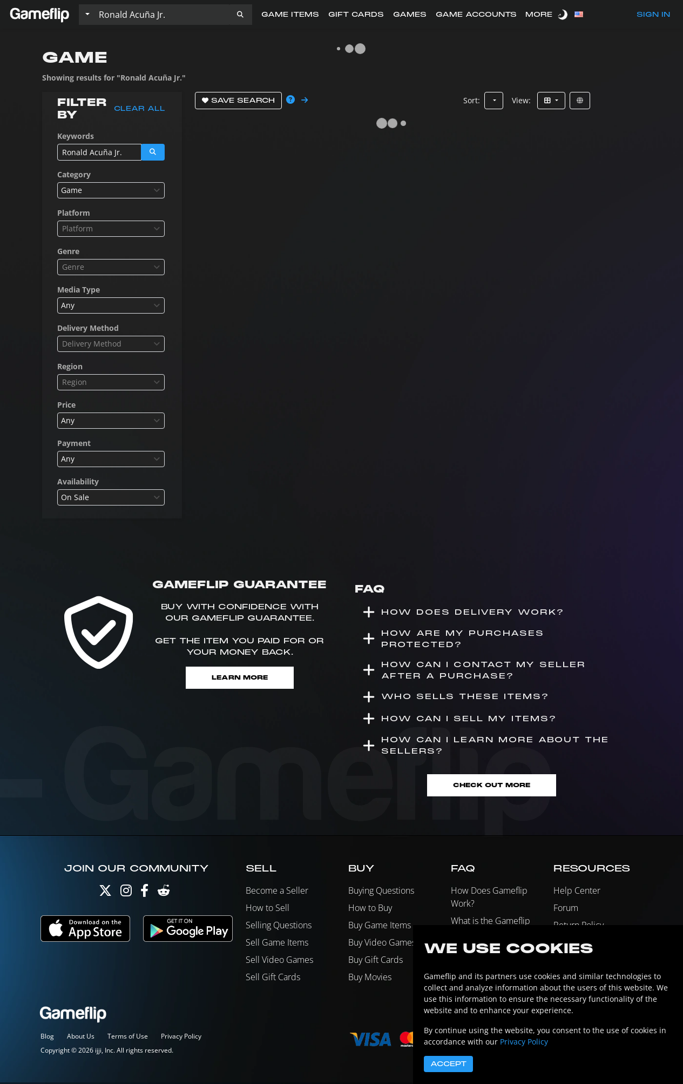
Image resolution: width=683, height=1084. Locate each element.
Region (70, 366)
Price (66, 405)
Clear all (139, 108)
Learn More (239, 678)
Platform (73, 213)
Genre (68, 251)
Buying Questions (381, 891)
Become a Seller (277, 891)
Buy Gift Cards (375, 961)
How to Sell (267, 909)
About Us (80, 1037)
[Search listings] (161, 14)
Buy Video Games (382, 943)
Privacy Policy (181, 1037)
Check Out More (491, 786)
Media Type (78, 289)
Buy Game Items (379, 926)
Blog (47, 1037)
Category (74, 174)
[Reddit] (163, 894)
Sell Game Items (277, 943)
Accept (448, 1064)
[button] (240, 14)
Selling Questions (279, 926)
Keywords (75, 136)
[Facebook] (144, 894)
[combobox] (111, 190)
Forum (565, 909)
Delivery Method (88, 328)
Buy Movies (369, 978)
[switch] (563, 14)
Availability (78, 481)
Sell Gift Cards (273, 978)
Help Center (576, 891)
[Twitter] (105, 894)
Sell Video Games (279, 961)
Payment (74, 443)
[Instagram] (126, 894)
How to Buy (370, 909)
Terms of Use (127, 1037)
